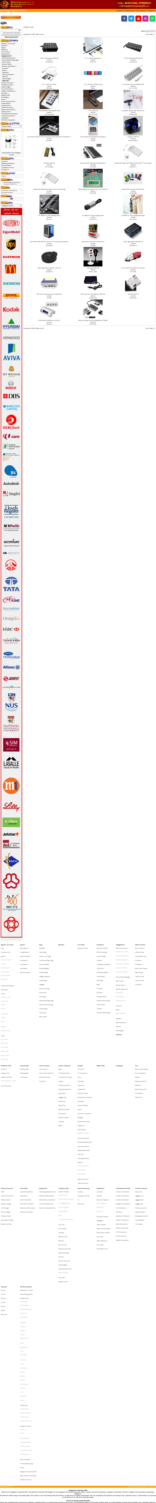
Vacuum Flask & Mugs (103, 993)
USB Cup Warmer (8, 74)
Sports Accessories (84, 1123)
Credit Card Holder (64, 1048)
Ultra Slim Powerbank (27, 1134)
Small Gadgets (62, 1178)
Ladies (79, 1065)
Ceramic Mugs (101, 953)
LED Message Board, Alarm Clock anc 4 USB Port (93, 189)
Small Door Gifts (63, 1123)
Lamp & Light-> (6, 87)
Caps (2, 947)
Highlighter (100, 1147)
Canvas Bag (42, 950)
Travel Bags (138, 1149)
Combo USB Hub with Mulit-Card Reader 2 (93, 137)
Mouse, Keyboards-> (9, 66)
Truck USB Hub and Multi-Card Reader (133, 268)
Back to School (140, 947)
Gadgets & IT (15, 10)
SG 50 (22, 1302)
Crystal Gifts (23, 1281)
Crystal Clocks (24, 1290)
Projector (5, 68)
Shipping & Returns (8, 163)
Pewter (22, 1326)
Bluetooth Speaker (122, 964)
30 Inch (3, 1210)
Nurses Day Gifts (6, 1048)
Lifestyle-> (5, 93)
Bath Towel (4, 1013)
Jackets (3, 953)
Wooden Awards (25, 964)
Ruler (60, 1143)
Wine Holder (43, 996)
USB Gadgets (6, 79)
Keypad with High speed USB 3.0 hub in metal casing (49, 189)
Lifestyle (80, 1033)
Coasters (99, 955)
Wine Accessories (83, 1115)
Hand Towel (4, 1022)
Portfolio (61, 1073)
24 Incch (3, 1204)
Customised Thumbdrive (66, 1132)
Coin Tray (61, 1149)
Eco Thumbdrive (121, 1137)
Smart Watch (81, 1111)
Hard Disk (119, 1140)
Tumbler (99, 990)
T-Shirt (3, 980)
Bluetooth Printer (121, 961)
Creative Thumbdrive (122, 1129)
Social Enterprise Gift (65, 1181)
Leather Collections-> (8, 91)
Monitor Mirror (7, 64)
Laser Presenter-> (7, 89)
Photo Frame (82, 1079)
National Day (139, 964)
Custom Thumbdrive (122, 1132)
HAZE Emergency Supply (8, 1045)
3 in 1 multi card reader (49, 84)
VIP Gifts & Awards (26, 1195)
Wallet (60, 1076)
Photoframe (24, 1218)
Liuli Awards (23, 958)
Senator (22, 1258)
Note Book (100, 1137)
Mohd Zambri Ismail (26, 1314)
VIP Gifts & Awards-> (8, 120)
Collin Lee (23, 1299)
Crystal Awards (24, 950)
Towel (3, 1010)
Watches (80, 1103)
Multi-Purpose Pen (141, 1050)
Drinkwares (100, 944)
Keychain (61, 1155)
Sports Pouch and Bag (46, 987)
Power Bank (24, 1123)
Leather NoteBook (26, 1213)
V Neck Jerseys (5, 1007)
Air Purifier (81, 1036)
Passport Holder (63, 1071)
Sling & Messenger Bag (46, 984)
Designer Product (25, 1296)
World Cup (81, 1134)
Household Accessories (85, 1056)
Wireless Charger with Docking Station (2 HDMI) (92, 320)
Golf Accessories (83, 1053)
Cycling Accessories (84, 1129)
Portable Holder (6, 1143)
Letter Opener (101, 1149)
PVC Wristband (62, 1140)
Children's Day (139, 950)
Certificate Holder (64, 1039)
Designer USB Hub (133, 137)
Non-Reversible (6, 967)
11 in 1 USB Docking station (93, 58)
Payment (4, 161)
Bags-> (3, 48)
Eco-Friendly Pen (140, 1039)
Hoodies (3, 958)
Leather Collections (64, 1033)
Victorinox (23, 1275)
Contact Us (5, 170)
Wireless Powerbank (26, 1140)
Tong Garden (24, 1266)
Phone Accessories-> (8, 101)
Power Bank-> (6, 103)
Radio (117, 991)
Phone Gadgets (5, 1140)
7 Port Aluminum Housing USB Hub (133, 84)
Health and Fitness (6, 1042)
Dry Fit (3, 991)
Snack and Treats (83, 947)
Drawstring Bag (44, 961)
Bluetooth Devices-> (9, 58)
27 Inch (3, 1207)
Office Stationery (102, 1161)
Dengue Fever (5, 1039)
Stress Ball (61, 1187)
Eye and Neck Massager (10, 60)
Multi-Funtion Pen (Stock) (47, 1132)
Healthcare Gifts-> (7, 85)
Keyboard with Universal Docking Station (93, 163)
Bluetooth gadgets (121, 955)
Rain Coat (4, 1216)
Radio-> (4, 70)
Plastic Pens (138, 1056)
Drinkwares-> (6, 54)
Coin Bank (81, 1045)
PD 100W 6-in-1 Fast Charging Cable (93, 215)
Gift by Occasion (140, 944)
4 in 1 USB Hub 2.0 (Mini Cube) (93, 84)
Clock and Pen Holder (65, 1042)
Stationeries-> (6, 112)
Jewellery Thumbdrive (123, 1143)
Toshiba (22, 1269)
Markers (137, 1042)
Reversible (4, 970)
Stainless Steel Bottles (103, 984)
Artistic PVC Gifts (63, 1126)
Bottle (3, 1213)
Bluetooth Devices (122, 947)
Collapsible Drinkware (103, 958)
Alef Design (23, 1207)
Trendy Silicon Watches (65, 1146)
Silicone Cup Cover (64, 1175)
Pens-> (3, 99)
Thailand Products (25, 1335)
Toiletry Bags (43, 990)
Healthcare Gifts (6, 1033)
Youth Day (138, 973)
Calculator (100, 1126)
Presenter (42, 1045)
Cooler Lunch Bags (45, 953)
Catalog (6, 10)
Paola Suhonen (25, 1317)
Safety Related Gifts (84, 1094)
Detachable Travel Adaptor (11, 153)
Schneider (23, 1255)
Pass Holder (62, 1068)
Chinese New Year (140, 953)
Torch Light (23, 1042)
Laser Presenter (44, 1033)
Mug (98, 973)
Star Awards (23, 961)
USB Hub (23, 10)
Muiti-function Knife (64, 1167)
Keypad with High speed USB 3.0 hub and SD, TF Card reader (133, 163)
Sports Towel (5, 1025)
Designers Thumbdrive (123, 1134)
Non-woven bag (44, 976)
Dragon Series (24, 1233)
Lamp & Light (24, 1033)
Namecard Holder (64, 1065)
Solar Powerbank (25, 1132)
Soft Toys (80, 1097)
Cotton (3, 988)
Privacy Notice (6, 165)
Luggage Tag (62, 1056)
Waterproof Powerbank (27, 1137)
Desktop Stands (5, 1132)
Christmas (138, 955)
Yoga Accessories (83, 1118)
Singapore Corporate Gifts (28, 1329)
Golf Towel (4, 1019)
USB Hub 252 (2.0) (133, 294)
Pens (136, 1033)
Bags (41, 944)
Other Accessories (140, 1137)
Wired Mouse (120, 982)
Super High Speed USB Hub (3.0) (133, 241)
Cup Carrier (100, 961)
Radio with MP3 (120, 994)
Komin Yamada (25, 1311)
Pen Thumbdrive (121, 1157)
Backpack (42, 947)
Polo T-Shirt (4, 985)
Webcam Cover (63, 1190)
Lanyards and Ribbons (7, 974)
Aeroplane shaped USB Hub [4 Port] (133, 110)
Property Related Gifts (84, 1088)
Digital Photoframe (83, 1082)
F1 (78, 1132)
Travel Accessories (141, 1123)
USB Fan (5, 76)
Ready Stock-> (6, 105)
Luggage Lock (139, 1129)
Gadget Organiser (44, 967)
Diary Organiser (101, 1134)
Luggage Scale (139, 1132)
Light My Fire (24, 1240)
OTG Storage (5, 1137)
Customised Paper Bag (46, 955)
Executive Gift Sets (102, 1144)
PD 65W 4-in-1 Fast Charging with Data (133, 215)
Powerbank (23, 1129)
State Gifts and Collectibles (28, 1332)
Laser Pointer (43, 1036)
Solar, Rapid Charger (7, 1146)
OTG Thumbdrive (121, 1155)
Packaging (5, 97)
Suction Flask (101, 987)
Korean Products (83, 1062)
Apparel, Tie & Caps (7, 944)
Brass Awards (24, 947)
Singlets (3, 1004)
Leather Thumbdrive (122, 1146)
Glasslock (23, 1228)
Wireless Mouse (121, 985)
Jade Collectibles (25, 1320)
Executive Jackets (6, 955)
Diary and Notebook (64, 1050)
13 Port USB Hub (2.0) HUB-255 (133, 58)
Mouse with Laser (44, 1042)
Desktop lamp (24, 1036)
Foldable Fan (81, 1050)
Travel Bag (42, 993)
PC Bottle (100, 976)
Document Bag (44, 958)
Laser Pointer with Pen (46, 1039)
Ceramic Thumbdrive (122, 1126)
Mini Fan (61, 1161)
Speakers (5, 72)
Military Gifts (5, 95)
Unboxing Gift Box (83, 1100)
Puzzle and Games (83, 1091)
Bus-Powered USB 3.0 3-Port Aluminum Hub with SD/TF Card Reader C (49, 137)
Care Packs (81, 944)
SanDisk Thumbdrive (122, 1160)
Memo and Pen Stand (103, 1152)
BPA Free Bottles (102, 950)
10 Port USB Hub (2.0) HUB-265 (49, 58)
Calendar (99, 1129)
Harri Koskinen (24, 1305)
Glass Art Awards (25, 953)
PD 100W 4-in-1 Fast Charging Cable (49, 215)
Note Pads (100, 1158)
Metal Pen (138, 1048)
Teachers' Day (139, 967)
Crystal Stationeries (26, 1293)
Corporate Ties (5, 950)
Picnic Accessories (83, 1086)
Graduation (138, 958)
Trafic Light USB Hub (93, 268)
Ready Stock (43, 1123)
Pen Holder (100, 1164)
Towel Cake (4, 1027)
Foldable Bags (43, 964)
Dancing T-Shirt (5, 983)
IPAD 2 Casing (24, 1210)
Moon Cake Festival (141, 961)
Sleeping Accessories (141, 1143)
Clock (79, 1042)
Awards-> (4, 46)
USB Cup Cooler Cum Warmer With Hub (93, 294)
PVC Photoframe (63, 1137)
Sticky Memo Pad (102, 1167)
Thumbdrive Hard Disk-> (9, 114)
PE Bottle (99, 979)
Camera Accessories (7, 1129)
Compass (80, 1126)
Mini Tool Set (62, 1164)
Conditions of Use (7, 167)
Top (1, 10)
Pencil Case (42, 979)
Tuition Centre (139, 970)
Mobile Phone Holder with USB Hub (133, 189)
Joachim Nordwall (25, 1308)
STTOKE (22, 1263)
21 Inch (3, 1201)
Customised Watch (83, 1106)
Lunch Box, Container (84, 1068)
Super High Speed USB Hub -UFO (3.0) (49, 268)
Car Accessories (82, 1039)
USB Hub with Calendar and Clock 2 (49, 320)
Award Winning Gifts (26, 1201)
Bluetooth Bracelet (122, 950)
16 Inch (3, 1198)
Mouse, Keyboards (122, 976)
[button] (120, 10)
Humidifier (81, 1059)
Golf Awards (24, 955)
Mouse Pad (119, 979)
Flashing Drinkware (102, 964)
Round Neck (5, 995)
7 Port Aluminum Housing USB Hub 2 (49, 110)
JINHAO (22, 1231)
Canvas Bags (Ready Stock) (47, 1126)
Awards (22, 944)
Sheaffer (22, 1260)
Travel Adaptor (139, 1146)
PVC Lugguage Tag (64, 1134)
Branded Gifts (24, 1204)
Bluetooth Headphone (123, 958)
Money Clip (61, 1059)
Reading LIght (24, 1039)
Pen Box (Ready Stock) (46, 1134)
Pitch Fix (22, 1249)
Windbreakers (5, 964)
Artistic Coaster (63, 1129)
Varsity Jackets (5, 961)
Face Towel (4, 1016)
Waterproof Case (6, 1149)
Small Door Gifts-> (7, 107)
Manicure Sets (62, 1158)
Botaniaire (23, 1222)
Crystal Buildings (25, 1287)
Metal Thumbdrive (121, 1149)
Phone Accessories (7, 1123)
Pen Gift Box (139, 1053)
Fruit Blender (101, 967)
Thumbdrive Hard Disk (123, 1123)
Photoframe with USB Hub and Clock (93, 241)
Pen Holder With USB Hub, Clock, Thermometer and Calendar (49, 241)
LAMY (22, 1237)
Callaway (22, 1225)
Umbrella (4, 1195)
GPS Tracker (6, 62)
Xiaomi (22, 1278)
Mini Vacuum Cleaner (103, 1155)
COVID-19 (4, 1036)
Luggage (41, 973)
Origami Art (81, 1076)
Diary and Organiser (103, 1132)
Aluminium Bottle (102, 947)
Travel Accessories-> (8, 116)
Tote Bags (23, 1245)
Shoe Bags (42, 981)
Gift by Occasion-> (7, 83)
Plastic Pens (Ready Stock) (47, 1137)
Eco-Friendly (62, 1152)
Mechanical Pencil (140, 1045)
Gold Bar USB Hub (49, 163)
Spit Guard (4, 977)
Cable (2, 1126)
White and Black (63, 1184)
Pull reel (61, 1172)
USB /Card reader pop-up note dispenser (49, 294)
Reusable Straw (101, 981)
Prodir (22, 1252)
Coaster (60, 1045)
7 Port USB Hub (93, 110)
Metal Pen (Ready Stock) (46, 1129)
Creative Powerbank (26, 1126)
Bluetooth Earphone (122, 953)
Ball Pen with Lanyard (141, 1036)
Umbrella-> (5, 118)
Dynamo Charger (6, 1134)
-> (7, 56)
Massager (80, 1071)
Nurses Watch (82, 1109)
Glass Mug (100, 970)
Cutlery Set (81, 1048)
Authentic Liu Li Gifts (26, 1198)
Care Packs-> (6, 52)
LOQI (21, 1243)
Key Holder (61, 1053)
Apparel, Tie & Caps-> (8, 43)
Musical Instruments (84, 1073)
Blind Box (4, 50)
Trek (21, 1272)
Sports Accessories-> (8, 110)
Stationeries (100, 1123)
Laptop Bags (43, 970)
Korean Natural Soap (26, 1323)
